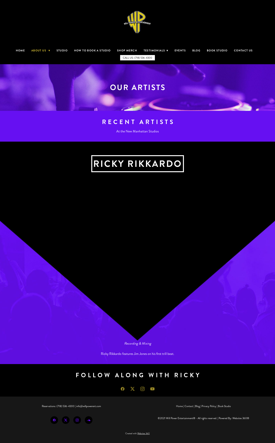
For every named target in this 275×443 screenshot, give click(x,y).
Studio (62, 50)
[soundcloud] (88, 420)
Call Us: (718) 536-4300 (137, 58)
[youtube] (152, 391)
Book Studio (217, 50)
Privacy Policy (208, 406)
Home (20, 50)
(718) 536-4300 (65, 406)
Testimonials (156, 50)
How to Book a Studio (92, 50)
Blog (196, 50)
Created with (137, 433)
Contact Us (243, 50)
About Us (40, 50)
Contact (188, 406)
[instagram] (142, 391)
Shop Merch (127, 50)
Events (180, 50)
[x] (132, 391)
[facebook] (123, 391)
